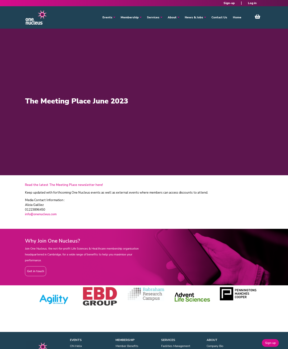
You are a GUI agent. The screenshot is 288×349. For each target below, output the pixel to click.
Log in (252, 3)
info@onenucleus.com (41, 214)
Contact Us (219, 17)
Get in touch (35, 271)
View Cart (257, 16)
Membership (130, 17)
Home (237, 17)
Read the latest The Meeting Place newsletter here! (64, 185)
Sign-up (229, 3)
